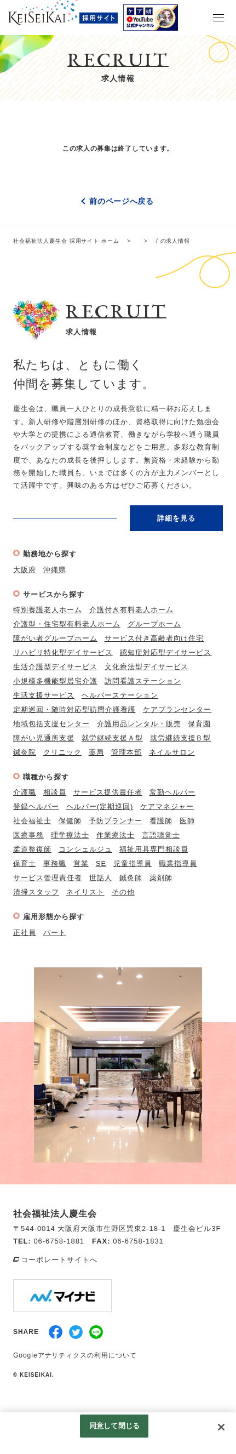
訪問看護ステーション (143, 681)
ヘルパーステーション (120, 695)
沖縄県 (54, 570)
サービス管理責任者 (47, 878)
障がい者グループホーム (55, 638)
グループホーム (154, 624)
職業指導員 (178, 863)
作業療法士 (115, 835)
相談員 (54, 792)
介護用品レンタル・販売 (139, 724)
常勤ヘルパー (172, 792)
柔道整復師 (32, 849)
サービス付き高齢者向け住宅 (154, 638)
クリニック (62, 752)
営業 (81, 863)
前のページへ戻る (121, 201)
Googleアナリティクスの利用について (75, 1355)
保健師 (70, 821)
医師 (187, 821)
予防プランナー (115, 821)
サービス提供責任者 (107, 792)
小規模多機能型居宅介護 (55, 681)
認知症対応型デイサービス (166, 652)
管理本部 (126, 752)
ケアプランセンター (177, 709)
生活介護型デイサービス (55, 667)
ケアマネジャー (167, 806)
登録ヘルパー (36, 806)
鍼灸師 (130, 878)
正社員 (24, 932)
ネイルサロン (172, 752)
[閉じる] (221, 1427)
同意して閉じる (114, 1426)
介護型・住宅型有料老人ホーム (66, 624)
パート (54, 932)
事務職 (54, 863)
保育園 (199, 724)
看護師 (160, 821)
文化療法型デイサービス (147, 667)
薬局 (96, 752)
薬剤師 (160, 878)
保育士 (24, 863)
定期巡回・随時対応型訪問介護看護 (74, 709)
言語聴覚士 (161, 835)
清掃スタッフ (36, 892)
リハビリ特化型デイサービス (63, 652)
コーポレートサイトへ (59, 1260)
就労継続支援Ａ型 (112, 738)
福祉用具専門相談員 (153, 849)
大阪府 (24, 570)
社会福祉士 (32, 821)
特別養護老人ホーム (47, 610)
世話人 (100, 878)
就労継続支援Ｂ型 (180, 738)
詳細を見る (176, 518)
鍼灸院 (24, 752)
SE (101, 863)
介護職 (24, 792)
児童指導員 (132, 863)
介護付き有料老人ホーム (131, 610)
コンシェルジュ (85, 849)
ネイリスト (85, 892)
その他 (123, 892)
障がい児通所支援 (43, 738)
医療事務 (28, 835)
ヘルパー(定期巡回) (99, 806)
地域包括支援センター (51, 724)
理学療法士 (70, 835)
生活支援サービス (43, 695)
